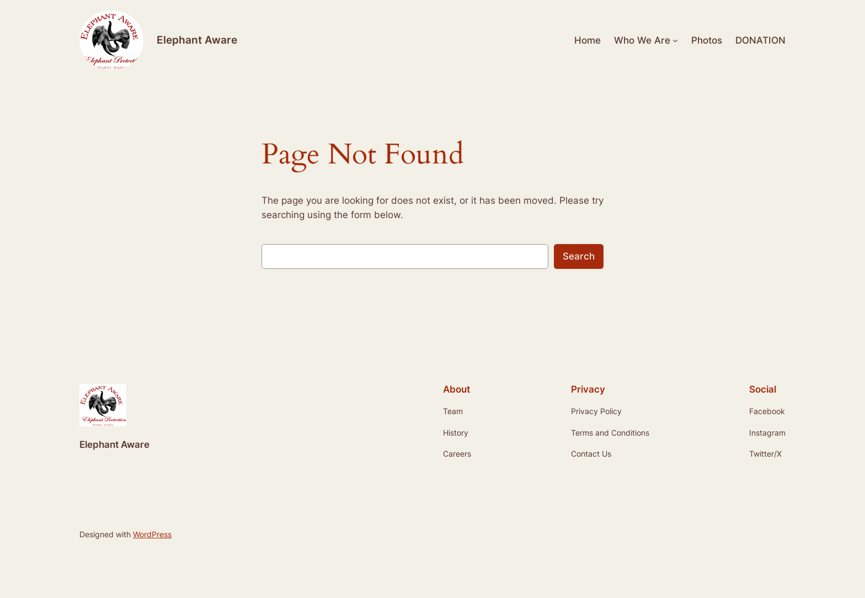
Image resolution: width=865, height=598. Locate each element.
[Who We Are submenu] (675, 40)
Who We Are (642, 40)
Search (579, 256)
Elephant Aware (197, 39)
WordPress (152, 534)
